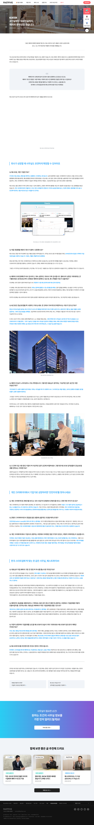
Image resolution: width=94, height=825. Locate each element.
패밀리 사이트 (77, 803)
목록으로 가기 (46, 790)
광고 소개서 (42, 803)
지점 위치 (28, 2)
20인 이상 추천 (53, 2)
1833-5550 (87, 26)
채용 (47, 803)
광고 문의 (35, 803)
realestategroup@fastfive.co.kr (21, 816)
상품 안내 (44, 2)
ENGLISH (16, 803)
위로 (87, 30)
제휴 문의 (22, 803)
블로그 (62, 2)
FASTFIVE (8, 2)
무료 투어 (87, 2)
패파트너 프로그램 (62, 803)
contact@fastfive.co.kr (20, 811)
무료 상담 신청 (46, 727)
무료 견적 (87, 12)
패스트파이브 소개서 (7, 803)
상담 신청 (87, 19)
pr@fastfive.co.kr (8, 816)
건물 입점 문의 (28, 803)
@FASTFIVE (35, 814)
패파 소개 (36, 2)
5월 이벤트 (19, 2)
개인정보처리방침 (53, 803)
